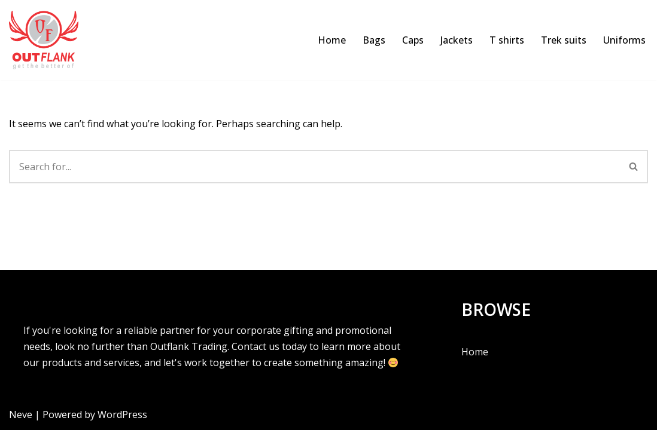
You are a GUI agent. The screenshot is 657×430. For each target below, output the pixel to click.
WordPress (122, 414)
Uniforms (624, 40)
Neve (20, 414)
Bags (374, 40)
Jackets (456, 40)
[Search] (314, 166)
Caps (413, 40)
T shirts (506, 40)
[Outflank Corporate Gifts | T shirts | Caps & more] (46, 40)
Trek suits (563, 40)
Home (332, 40)
